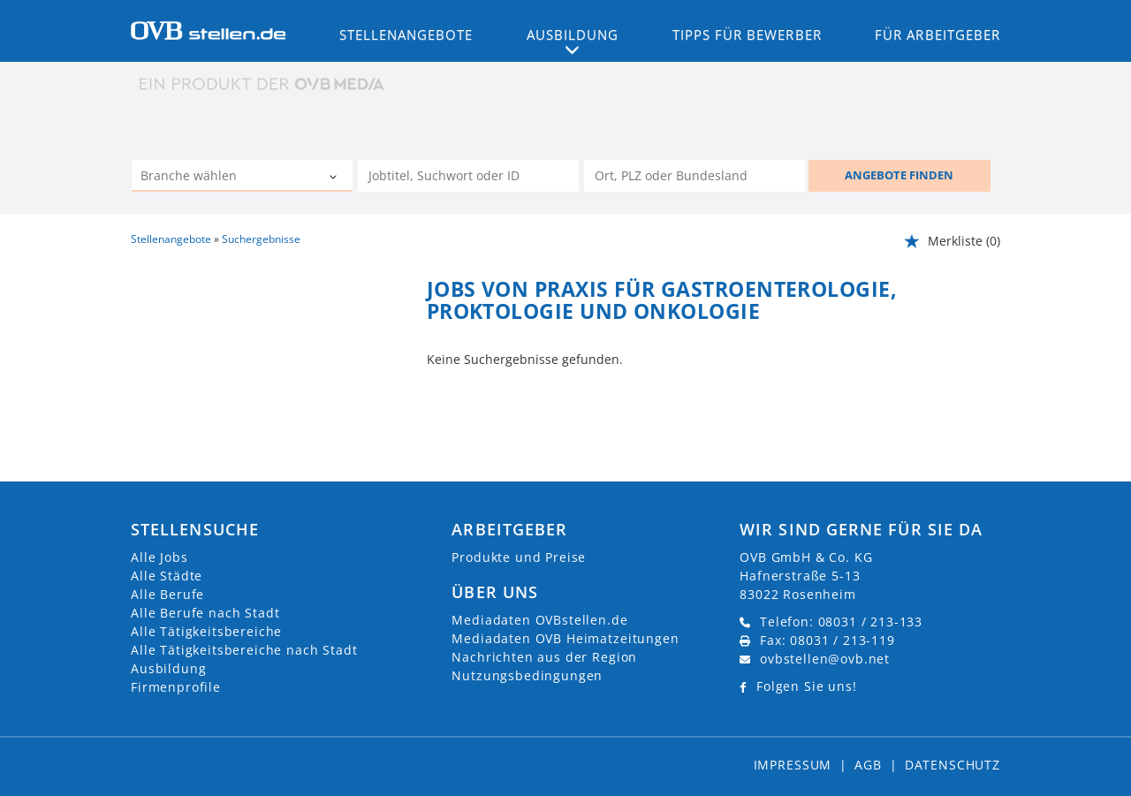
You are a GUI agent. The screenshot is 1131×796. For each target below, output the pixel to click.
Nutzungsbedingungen (527, 675)
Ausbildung (168, 668)
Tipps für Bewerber (747, 34)
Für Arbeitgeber (937, 34)
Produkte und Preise (519, 557)
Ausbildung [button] (573, 34)
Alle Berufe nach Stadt (205, 612)
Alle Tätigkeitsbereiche (206, 631)
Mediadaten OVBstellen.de (539, 619)
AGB (868, 764)
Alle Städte (166, 575)
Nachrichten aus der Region (544, 656)
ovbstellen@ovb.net (825, 658)
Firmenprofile (176, 686)
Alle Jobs (159, 557)
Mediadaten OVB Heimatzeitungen (565, 638)
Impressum (793, 764)
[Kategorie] (224, 177)
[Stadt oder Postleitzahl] (694, 176)
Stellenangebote (406, 34)
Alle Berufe (167, 594)
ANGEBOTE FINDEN (899, 175)
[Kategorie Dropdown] (335, 177)
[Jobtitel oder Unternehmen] (468, 176)
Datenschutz (952, 764)
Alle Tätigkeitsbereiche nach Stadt (244, 649)
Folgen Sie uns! (806, 686)
